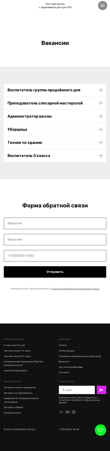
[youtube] (67, 412)
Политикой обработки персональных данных (75, 288)
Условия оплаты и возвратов (20, 387)
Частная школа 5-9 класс (17, 356)
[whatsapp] (73, 412)
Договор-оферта (13, 407)
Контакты (64, 372)
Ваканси (63, 361)
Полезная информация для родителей (80, 356)
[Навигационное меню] (103, 5)
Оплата (63, 345)
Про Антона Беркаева (71, 367)
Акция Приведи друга (15, 370)
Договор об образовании (18, 393)
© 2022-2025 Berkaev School (19, 429)
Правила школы (12, 412)
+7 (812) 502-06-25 (69, 429)
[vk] (61, 412)
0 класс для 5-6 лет (14, 345)
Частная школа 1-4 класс (17, 350)
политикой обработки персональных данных (79, 401)
